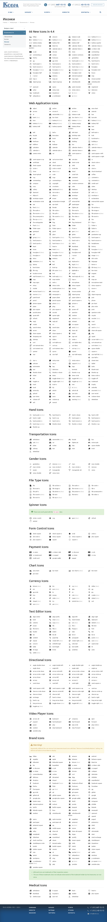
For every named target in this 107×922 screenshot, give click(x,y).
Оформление (8, 36)
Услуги (47, 12)
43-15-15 (80, 4)
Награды (52, 910)
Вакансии (32, 913)
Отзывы (71, 910)
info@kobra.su (94, 913)
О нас (11, 12)
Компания (32, 907)
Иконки (6, 42)
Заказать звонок (98, 4)
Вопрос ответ (9, 28)
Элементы (7, 44)
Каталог (29, 12)
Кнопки (6, 39)
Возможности (9, 32)
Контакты (85, 12)
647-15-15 (57, 4)
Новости (65, 12)
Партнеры (52, 913)
